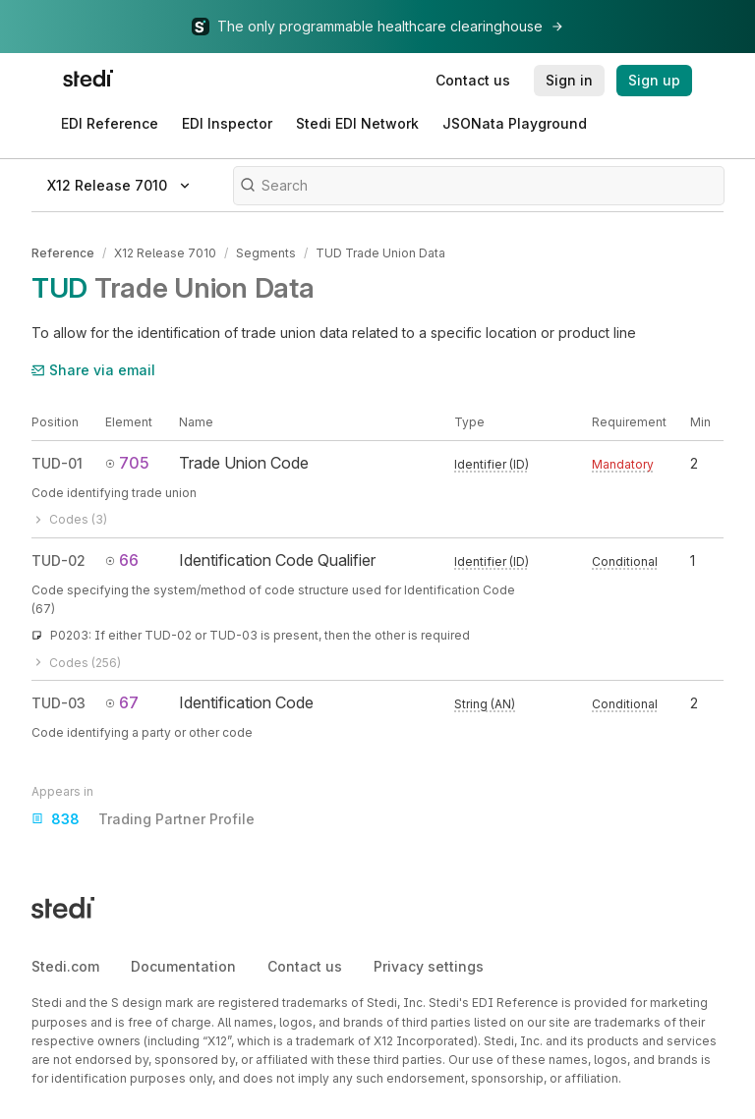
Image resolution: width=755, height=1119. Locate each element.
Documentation (183, 966)
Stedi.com (65, 966)
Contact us (304, 966)
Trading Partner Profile (143, 819)
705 (127, 463)
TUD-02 (58, 560)
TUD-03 (58, 703)
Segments (266, 253)
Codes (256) (76, 662)
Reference (62, 253)
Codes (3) (69, 519)
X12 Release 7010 (165, 253)
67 (122, 702)
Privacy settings (429, 966)
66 (122, 560)
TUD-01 (57, 463)
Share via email (93, 370)
